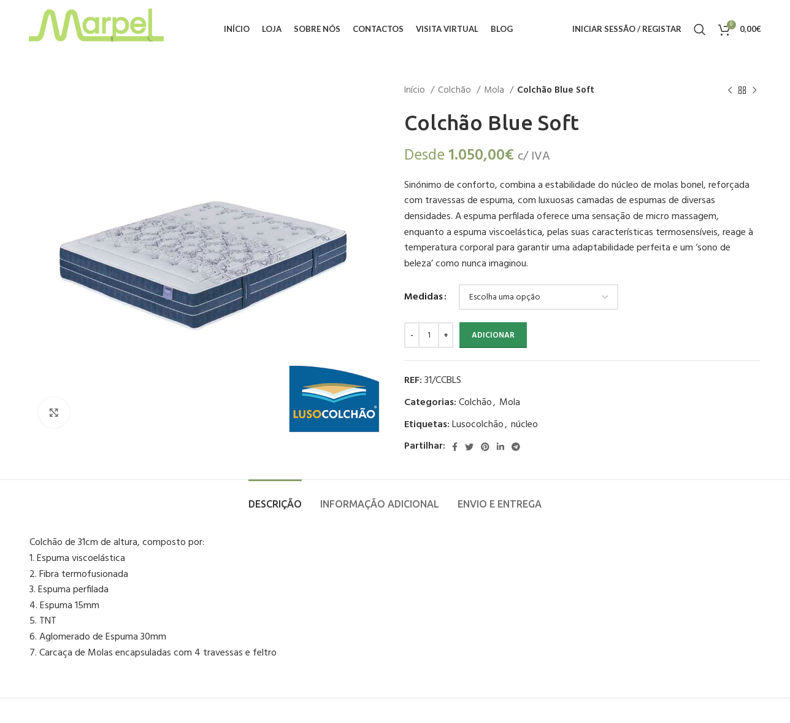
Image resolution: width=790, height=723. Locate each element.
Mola (495, 90)
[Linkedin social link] (500, 447)
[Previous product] (730, 90)
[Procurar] (700, 29)
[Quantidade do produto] (429, 335)
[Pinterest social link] (485, 447)
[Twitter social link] (469, 447)
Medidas (423, 297)
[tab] (275, 498)
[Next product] (754, 90)
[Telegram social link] (516, 447)
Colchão (456, 90)
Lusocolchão (478, 425)
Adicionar (493, 335)
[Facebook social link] (454, 447)
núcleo (524, 425)
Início (416, 90)
